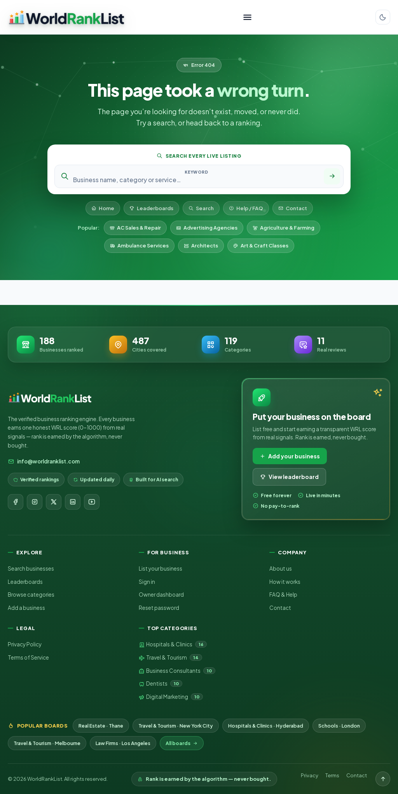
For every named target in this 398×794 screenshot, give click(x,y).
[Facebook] (15, 502)
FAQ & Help (283, 594)
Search (201, 208)
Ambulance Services (139, 245)
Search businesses (31, 568)
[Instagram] (34, 502)
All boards (182, 743)
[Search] (332, 176)
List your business (160, 568)
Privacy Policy (25, 644)
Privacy (309, 775)
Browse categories (31, 594)
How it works (284, 581)
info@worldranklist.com (44, 461)
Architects (201, 245)
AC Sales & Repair (135, 228)
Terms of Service (28, 657)
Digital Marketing (171, 696)
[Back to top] (382, 778)
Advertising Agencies (206, 228)
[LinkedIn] (72, 502)
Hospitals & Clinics (173, 644)
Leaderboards (151, 208)
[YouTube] (92, 502)
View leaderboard (289, 476)
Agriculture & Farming (283, 228)
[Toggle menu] (247, 17)
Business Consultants (177, 670)
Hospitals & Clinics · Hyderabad (265, 726)
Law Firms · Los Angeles (123, 743)
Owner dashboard (161, 594)
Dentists (160, 683)
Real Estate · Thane (101, 726)
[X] (53, 502)
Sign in (147, 581)
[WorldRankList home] (66, 17)
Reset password (159, 607)
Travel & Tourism (170, 657)
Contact (292, 208)
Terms (332, 775)
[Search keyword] (196, 179)
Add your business (290, 456)
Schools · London (339, 726)
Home (102, 208)
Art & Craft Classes (260, 245)
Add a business (26, 607)
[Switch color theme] (382, 17)
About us (280, 568)
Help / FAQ (246, 208)
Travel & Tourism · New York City (175, 726)
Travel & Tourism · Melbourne (47, 743)
